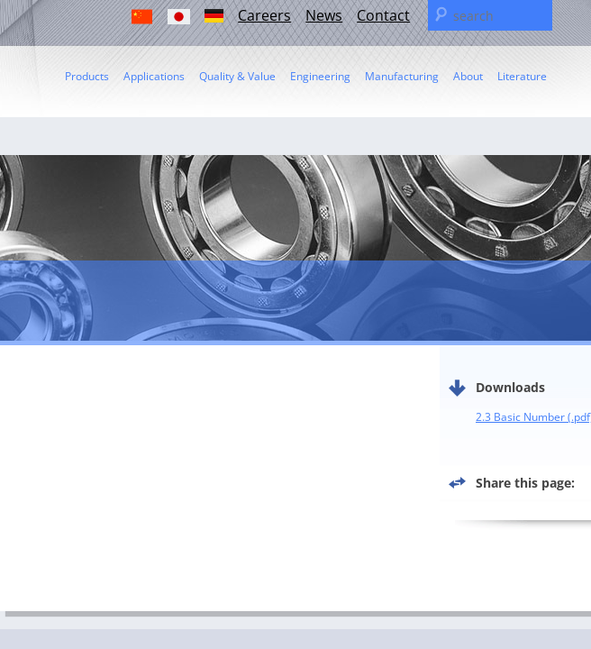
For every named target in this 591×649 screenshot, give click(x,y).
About (468, 76)
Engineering (320, 76)
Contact (383, 15)
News (323, 15)
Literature (522, 76)
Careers (264, 15)
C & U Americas (122, 39)
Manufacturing (402, 76)
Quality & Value (237, 76)
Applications (154, 76)
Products (87, 76)
